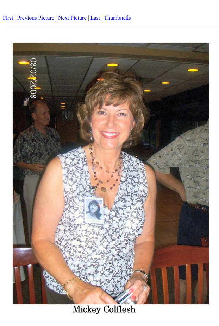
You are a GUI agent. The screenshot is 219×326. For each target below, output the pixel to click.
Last (95, 18)
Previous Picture (35, 18)
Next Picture (72, 18)
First (8, 18)
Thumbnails (117, 18)
